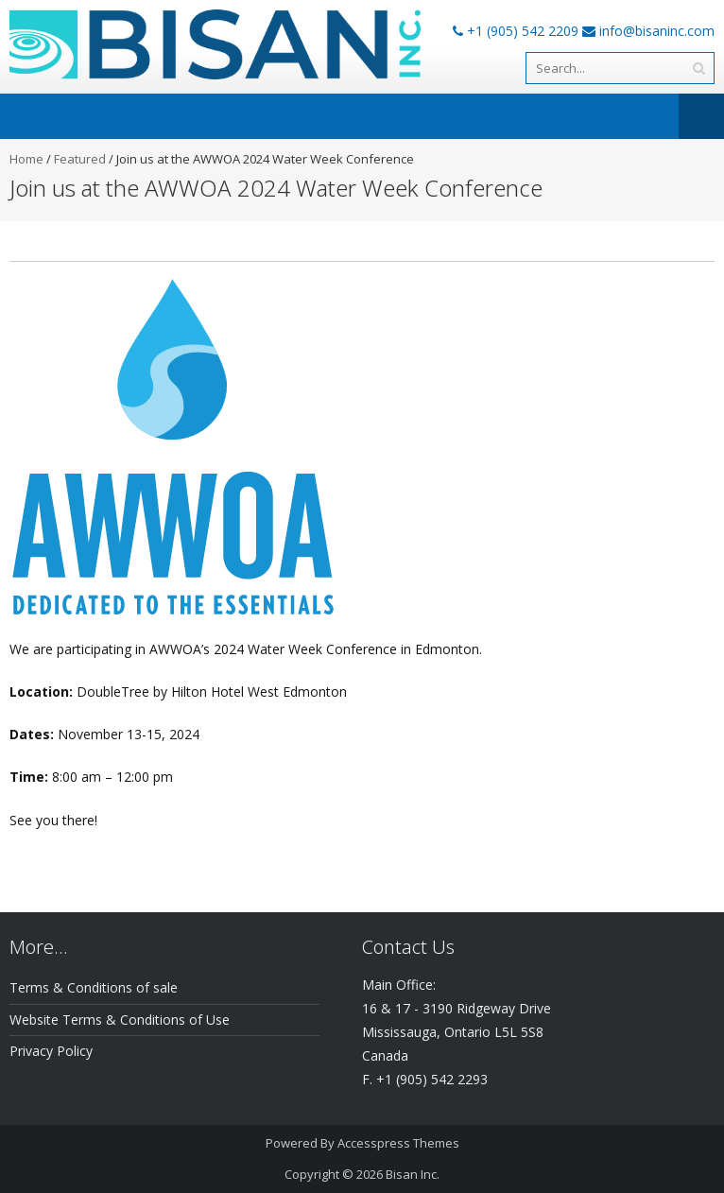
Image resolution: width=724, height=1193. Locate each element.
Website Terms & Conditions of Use (119, 1020)
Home (26, 158)
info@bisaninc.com (657, 31)
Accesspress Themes (398, 1142)
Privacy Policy (51, 1051)
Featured (80, 158)
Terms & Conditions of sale (93, 987)
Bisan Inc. (413, 1174)
